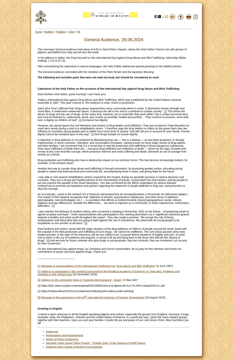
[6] (48, 240)
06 (78, 31)
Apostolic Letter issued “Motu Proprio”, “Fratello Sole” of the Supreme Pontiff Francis (95, 343)
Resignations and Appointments (64, 335)
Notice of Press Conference (62, 339)
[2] (80, 120)
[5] (85, 223)
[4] (53, 205)
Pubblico (61, 31)
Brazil (81, 280)
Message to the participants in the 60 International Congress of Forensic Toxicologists (92, 297)
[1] (165, 111)
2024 (71, 31)
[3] (92, 134)
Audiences (52, 331)
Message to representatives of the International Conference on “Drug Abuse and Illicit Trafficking (98, 266)
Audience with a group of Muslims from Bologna (74, 346)
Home (38, 31)
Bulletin (49, 31)
